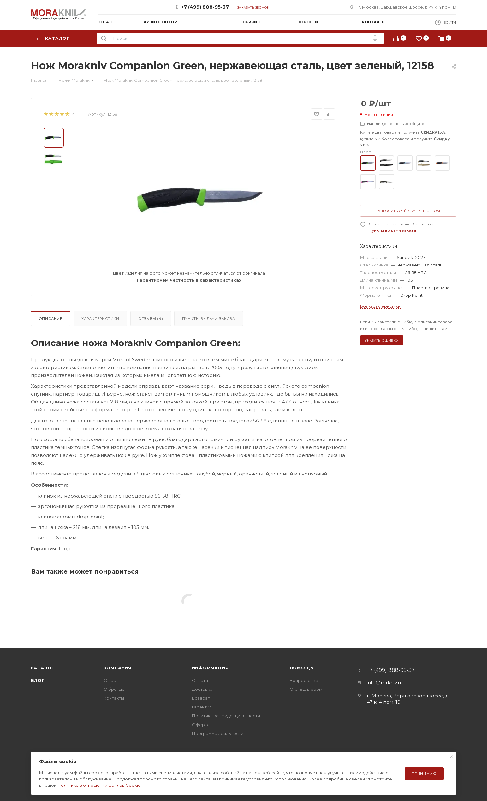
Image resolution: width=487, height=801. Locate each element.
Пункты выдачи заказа (208, 318)
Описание (50, 318)
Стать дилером (306, 689)
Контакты (114, 698)
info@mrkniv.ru (385, 682)
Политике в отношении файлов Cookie (99, 785)
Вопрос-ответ (305, 680)
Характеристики (100, 318)
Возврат (201, 698)
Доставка (202, 689)
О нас (110, 680)
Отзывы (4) (150, 318)
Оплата (200, 680)
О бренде (114, 689)
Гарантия (202, 706)
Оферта (201, 724)
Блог (38, 680)
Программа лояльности (217, 733)
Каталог (43, 667)
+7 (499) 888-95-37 (205, 7)
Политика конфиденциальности (226, 715)
